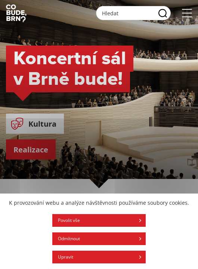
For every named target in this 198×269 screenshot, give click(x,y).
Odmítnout (69, 238)
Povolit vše (69, 220)
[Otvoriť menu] (187, 13)
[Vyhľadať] (162, 13)
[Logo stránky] (16, 13)
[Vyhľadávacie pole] (133, 13)
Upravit (65, 257)
